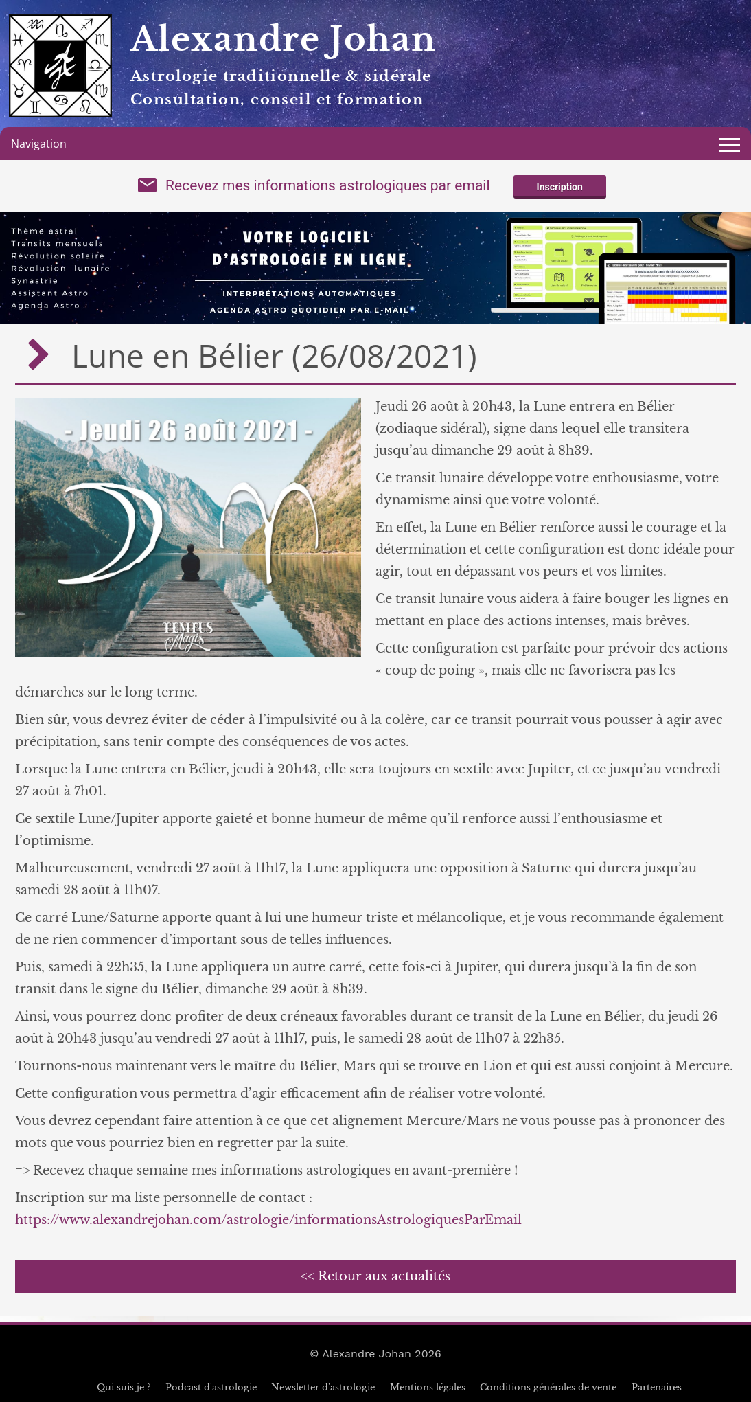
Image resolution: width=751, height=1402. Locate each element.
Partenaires (657, 1387)
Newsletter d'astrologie (323, 1387)
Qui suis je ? (123, 1387)
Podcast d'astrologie (211, 1387)
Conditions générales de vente (548, 1387)
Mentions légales (427, 1387)
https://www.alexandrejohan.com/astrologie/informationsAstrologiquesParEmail (268, 1220)
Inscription (560, 186)
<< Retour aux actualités (375, 1276)
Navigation (39, 143)
